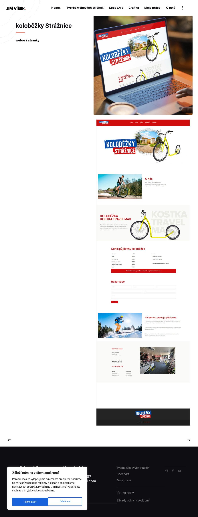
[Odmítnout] (28, 502)
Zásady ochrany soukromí (133, 507)
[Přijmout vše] (64, 502)
